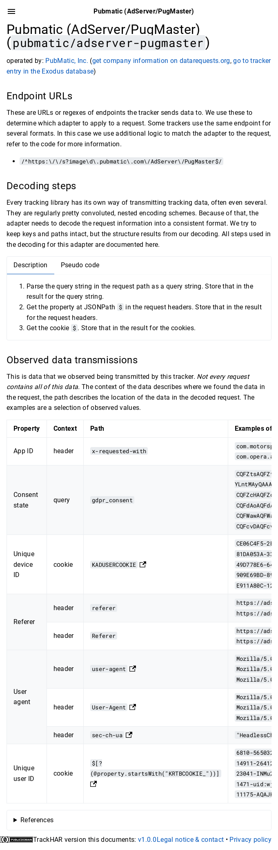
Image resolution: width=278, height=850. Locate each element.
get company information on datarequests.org (161, 61)
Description (30, 265)
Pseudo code (80, 265)
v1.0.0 (147, 839)
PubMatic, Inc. (66, 61)
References (36, 820)
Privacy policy (250, 839)
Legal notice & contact (190, 839)
